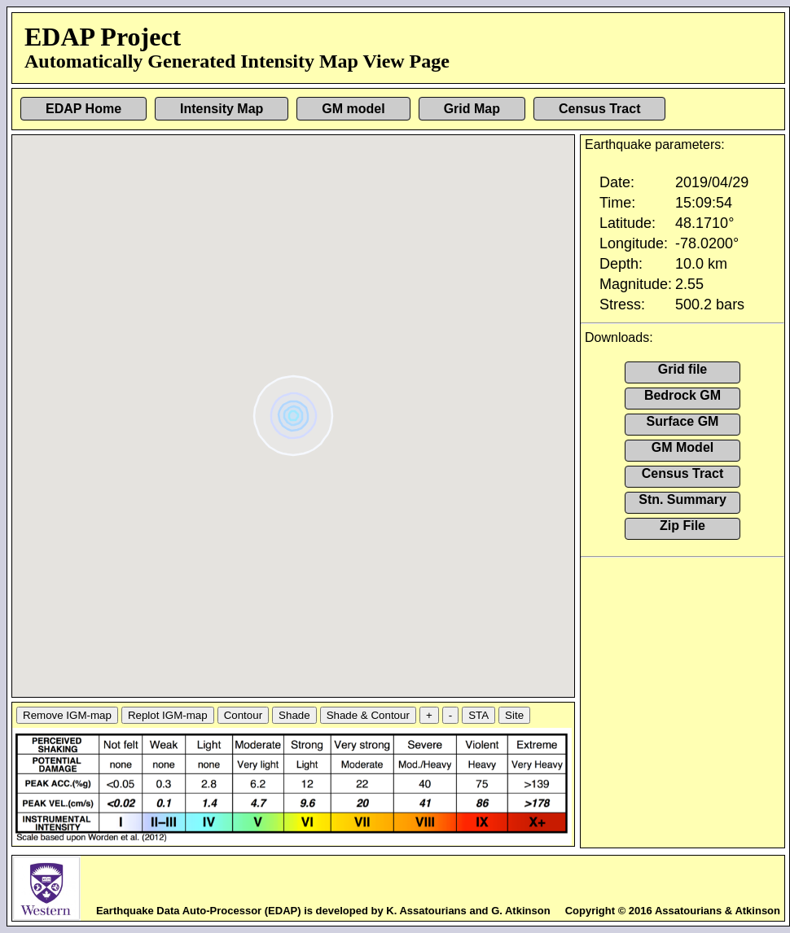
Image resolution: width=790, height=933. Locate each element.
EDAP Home (83, 109)
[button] (295, 410)
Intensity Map (221, 109)
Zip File (682, 525)
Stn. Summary (682, 499)
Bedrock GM (682, 395)
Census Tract (599, 109)
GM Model (682, 447)
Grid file (682, 369)
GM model (353, 109)
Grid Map (472, 109)
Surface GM (683, 421)
